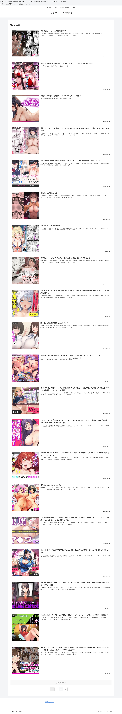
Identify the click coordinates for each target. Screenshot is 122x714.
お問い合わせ (49, 702)
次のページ (61, 683)
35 (65, 689)
